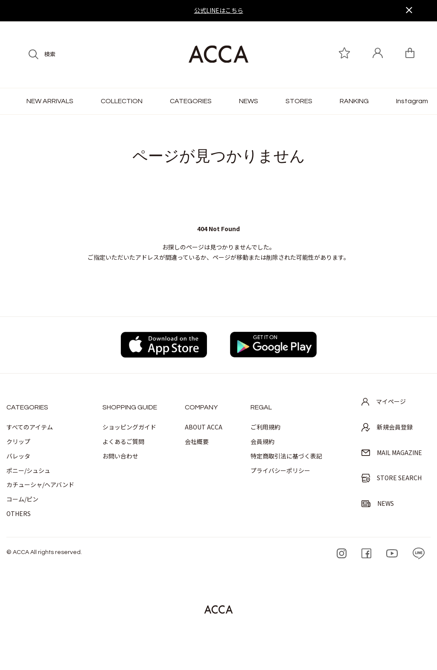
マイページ (383, 401)
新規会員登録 (387, 427)
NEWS (248, 101)
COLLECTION (122, 101)
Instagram (412, 101)
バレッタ (18, 456)
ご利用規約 (265, 427)
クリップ (18, 441)
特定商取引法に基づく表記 (286, 456)
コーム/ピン (22, 499)
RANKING (354, 101)
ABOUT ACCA (203, 427)
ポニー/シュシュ (28, 470)
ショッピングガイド (129, 427)
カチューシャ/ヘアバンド (40, 484)
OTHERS (18, 513)
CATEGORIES (191, 101)
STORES (299, 101)
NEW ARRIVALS (49, 101)
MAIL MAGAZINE (391, 452)
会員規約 (262, 441)
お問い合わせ (120, 456)
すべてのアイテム (29, 427)
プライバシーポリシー (280, 470)
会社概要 (197, 441)
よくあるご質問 (123, 441)
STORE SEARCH (391, 477)
